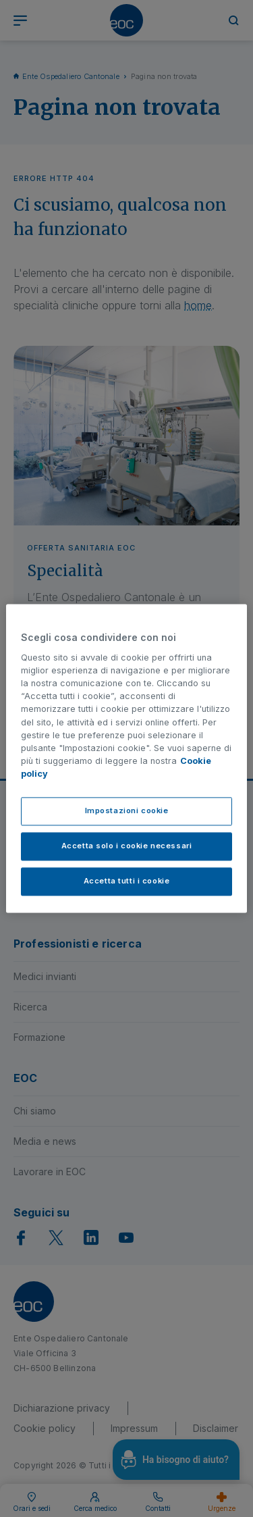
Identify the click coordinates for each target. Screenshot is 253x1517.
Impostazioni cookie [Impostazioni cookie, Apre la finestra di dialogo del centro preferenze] (127, 811)
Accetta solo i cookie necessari (126, 846)
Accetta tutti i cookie (127, 881)
